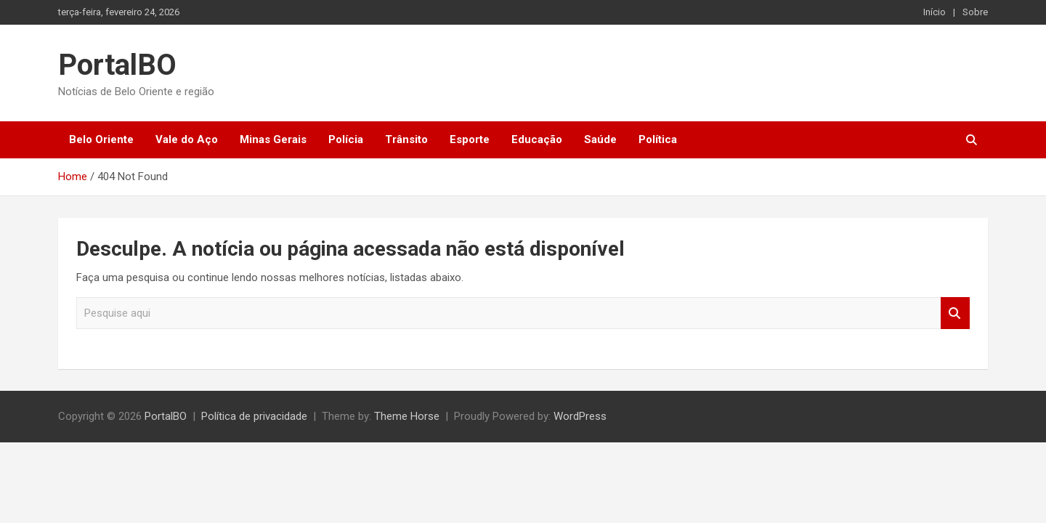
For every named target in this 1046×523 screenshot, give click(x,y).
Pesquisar (955, 313)
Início (934, 12)
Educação (536, 139)
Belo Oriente (101, 139)
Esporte (470, 139)
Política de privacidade (254, 416)
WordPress (580, 416)
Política (657, 139)
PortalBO (117, 65)
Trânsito (406, 139)
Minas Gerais (273, 139)
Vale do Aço (186, 139)
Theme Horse (406, 416)
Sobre (975, 12)
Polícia (345, 139)
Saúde (600, 139)
